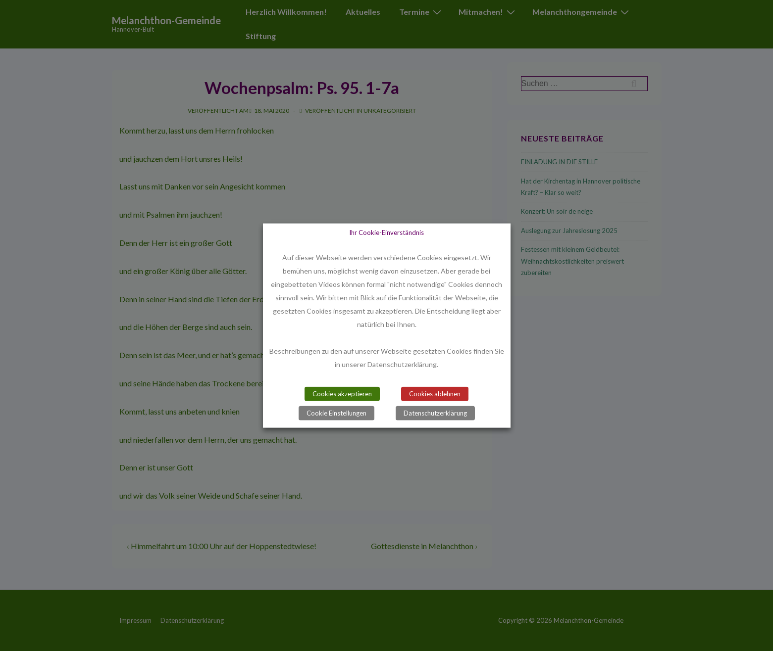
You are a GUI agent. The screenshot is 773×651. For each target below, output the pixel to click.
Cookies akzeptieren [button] (342, 393)
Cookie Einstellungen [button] (336, 413)
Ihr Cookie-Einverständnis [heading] (386, 232)
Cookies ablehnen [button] (435, 393)
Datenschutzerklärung (435, 413)
